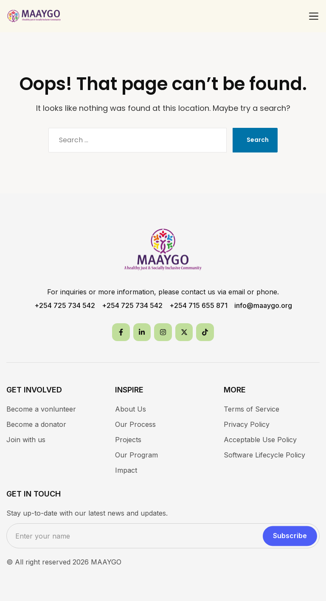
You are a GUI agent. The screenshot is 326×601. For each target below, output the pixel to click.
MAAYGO (106, 562)
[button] (314, 16)
